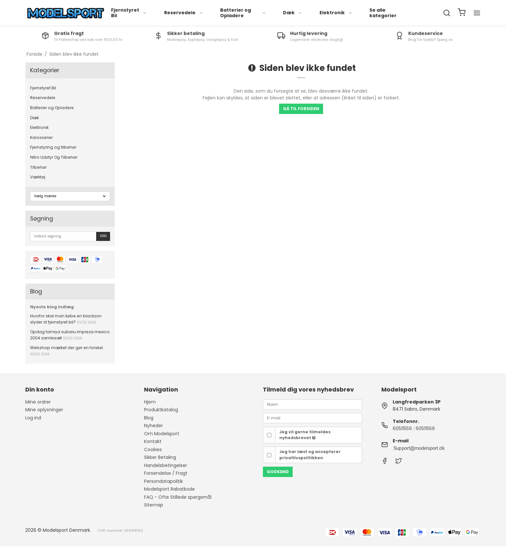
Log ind (33, 418)
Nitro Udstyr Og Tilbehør (53, 157)
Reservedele (183, 12)
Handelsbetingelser (165, 465)
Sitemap (153, 505)
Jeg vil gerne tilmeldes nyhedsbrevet (305, 434)
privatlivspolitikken (301, 458)
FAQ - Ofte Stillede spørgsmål (177, 497)
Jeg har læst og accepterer (310, 454)
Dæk (292, 12)
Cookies (153, 449)
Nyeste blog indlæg (52, 306)
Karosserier (41, 137)
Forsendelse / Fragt (165, 473)
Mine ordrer (38, 402)
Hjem (150, 402)
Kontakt (153, 441)
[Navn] (312, 404)
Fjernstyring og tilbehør (53, 147)
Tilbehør (38, 167)
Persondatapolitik (163, 481)
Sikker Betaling (160, 457)
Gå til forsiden (301, 108)
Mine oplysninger (44, 409)
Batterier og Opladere (243, 13)
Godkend (278, 471)
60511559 (402, 428)
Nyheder (153, 425)
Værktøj (37, 177)
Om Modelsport (161, 433)
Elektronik (336, 12)
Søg (103, 235)
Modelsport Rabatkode (169, 489)
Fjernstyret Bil (129, 13)
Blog (148, 418)
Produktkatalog (161, 409)
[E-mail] (312, 418)
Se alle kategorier (383, 13)
